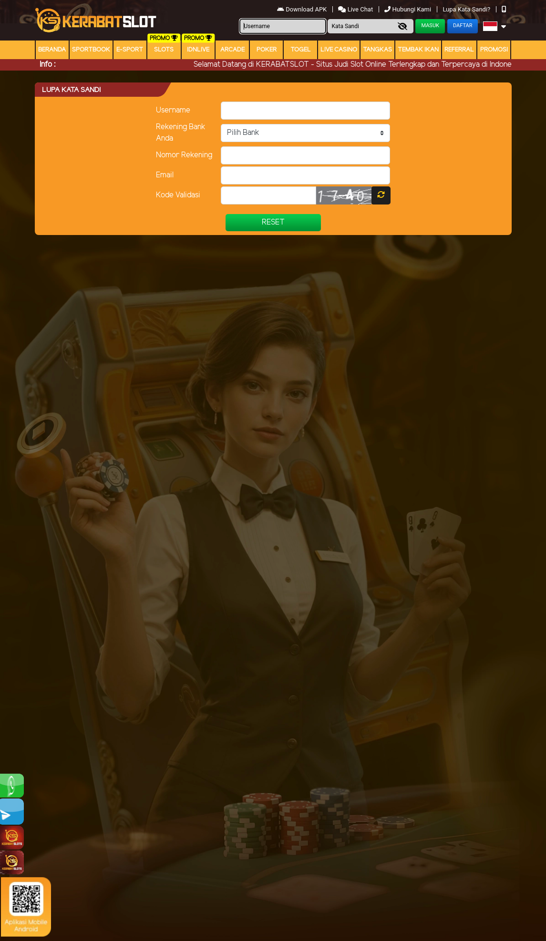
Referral (459, 49)
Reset (273, 222)
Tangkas (377, 49)
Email (165, 175)
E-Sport (129, 49)
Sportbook (91, 49)
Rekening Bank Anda (181, 133)
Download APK (302, 9)
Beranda (52, 49)
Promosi (494, 49)
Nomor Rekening (184, 155)
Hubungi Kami (408, 9)
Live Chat (356, 9)
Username (173, 110)
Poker (267, 49)
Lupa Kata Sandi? (467, 9)
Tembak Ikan (418, 49)
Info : (47, 64)
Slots (164, 49)
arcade (232, 49)
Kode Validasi (178, 195)
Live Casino (338, 49)
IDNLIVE (198, 49)
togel (300, 49)
